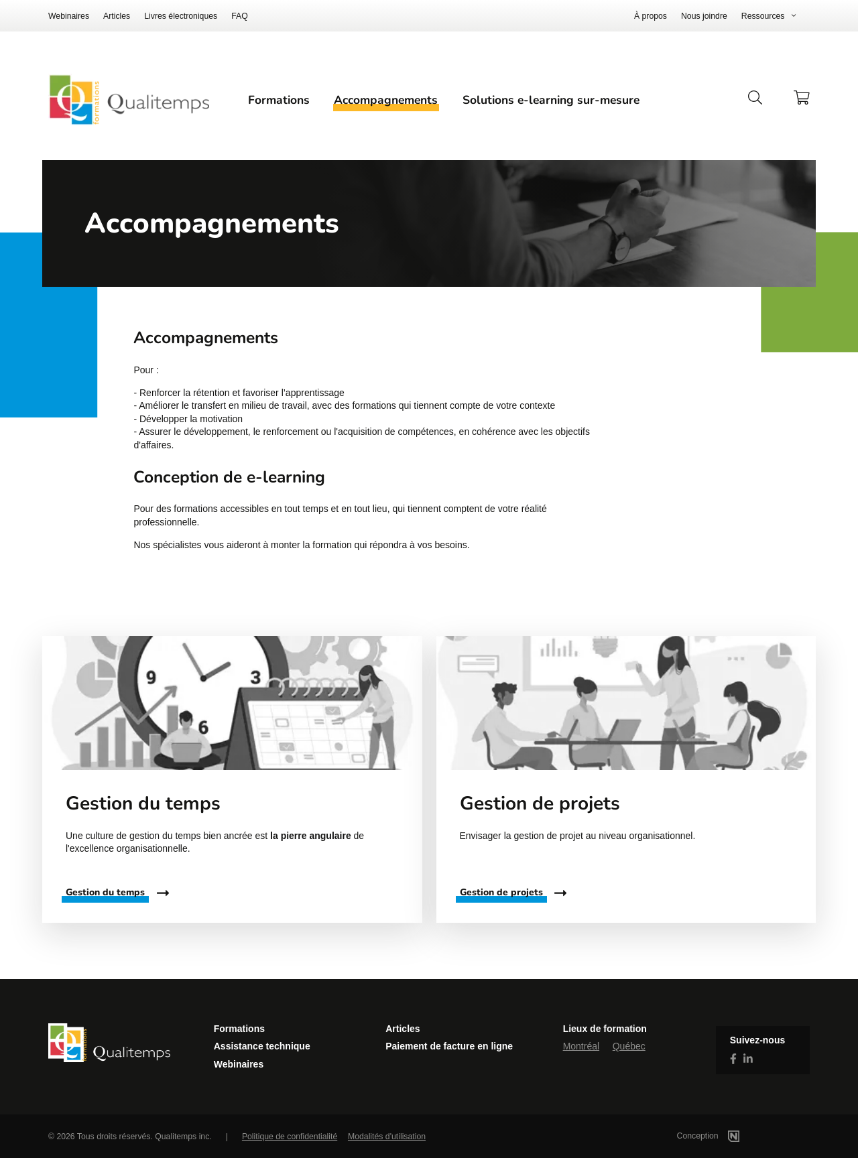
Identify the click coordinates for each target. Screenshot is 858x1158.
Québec (629, 1046)
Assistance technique (262, 1046)
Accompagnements (386, 100)
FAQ (239, 16)
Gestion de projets (501, 892)
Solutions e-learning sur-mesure (551, 100)
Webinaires (68, 16)
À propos (650, 16)
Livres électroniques (180, 16)
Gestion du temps (105, 892)
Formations (279, 100)
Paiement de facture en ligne (449, 1046)
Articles (116, 16)
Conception (726, 1136)
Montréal (581, 1046)
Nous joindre (704, 16)
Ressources (763, 16)
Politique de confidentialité (289, 1136)
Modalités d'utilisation (387, 1136)
